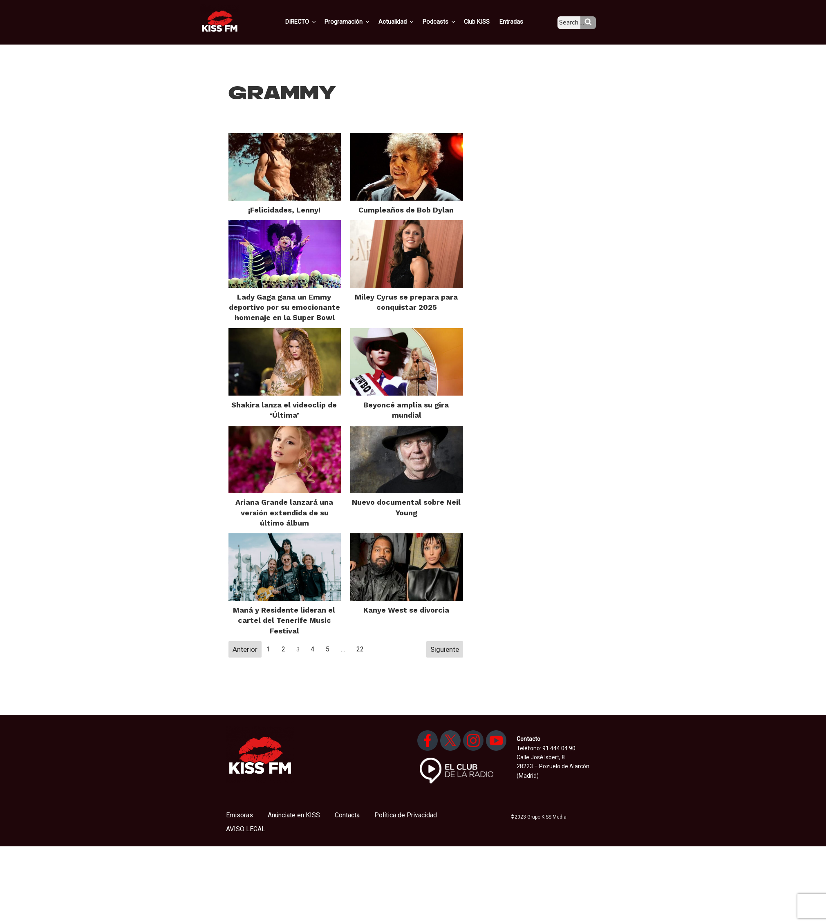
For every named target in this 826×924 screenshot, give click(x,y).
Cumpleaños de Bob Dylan (406, 210)
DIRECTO (314, 21)
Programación (360, 21)
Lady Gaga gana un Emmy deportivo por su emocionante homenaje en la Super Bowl (284, 307)
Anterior (245, 649)
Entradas (517, 21)
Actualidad (407, 21)
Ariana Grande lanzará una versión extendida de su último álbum (284, 512)
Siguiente (444, 649)
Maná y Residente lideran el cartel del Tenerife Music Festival (284, 620)
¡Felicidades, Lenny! (284, 210)
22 (360, 649)
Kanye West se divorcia (406, 610)
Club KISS (484, 21)
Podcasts (448, 21)
